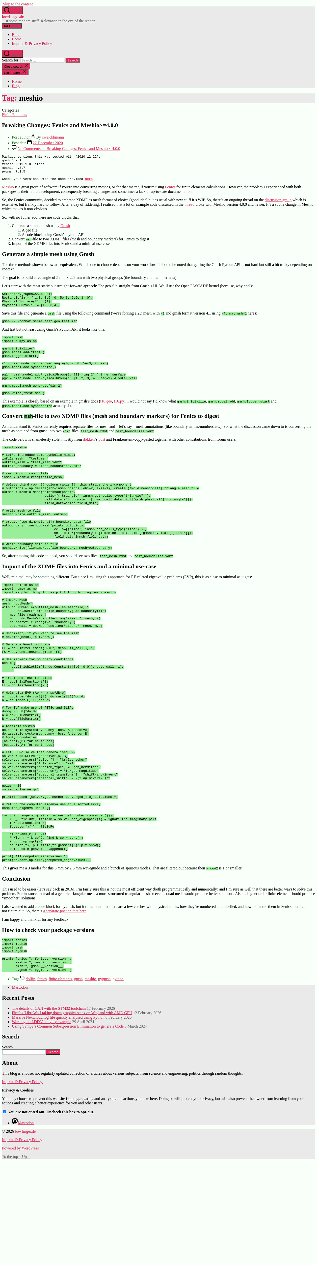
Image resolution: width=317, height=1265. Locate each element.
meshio (90, 1083)
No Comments (69, 148)
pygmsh (104, 1083)
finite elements (60, 1083)
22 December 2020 (48, 143)
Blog (16, 34)
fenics (42, 1083)
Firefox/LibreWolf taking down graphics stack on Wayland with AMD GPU (72, 1117)
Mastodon (20, 1091)
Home (17, 39)
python (118, 1083)
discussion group (278, 205)
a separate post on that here (64, 1008)
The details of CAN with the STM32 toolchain (49, 1112)
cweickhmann (53, 137)
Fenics (170, 192)
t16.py (119, 422)
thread (189, 209)
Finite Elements (14, 115)
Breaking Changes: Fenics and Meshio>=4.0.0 (60, 125)
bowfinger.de (13, 16)
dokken (89, 460)
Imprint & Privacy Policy (32, 43)
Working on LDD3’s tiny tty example (41, 1126)
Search (7, 1151)
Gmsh (65, 231)
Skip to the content (18, 4)
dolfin (30, 1083)
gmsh (78, 1083)
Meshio (8, 192)
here (89, 184)
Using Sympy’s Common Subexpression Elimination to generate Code (68, 1130)
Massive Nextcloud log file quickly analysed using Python (58, 1121)
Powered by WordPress (20, 1252)
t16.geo (106, 422)
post (102, 460)
